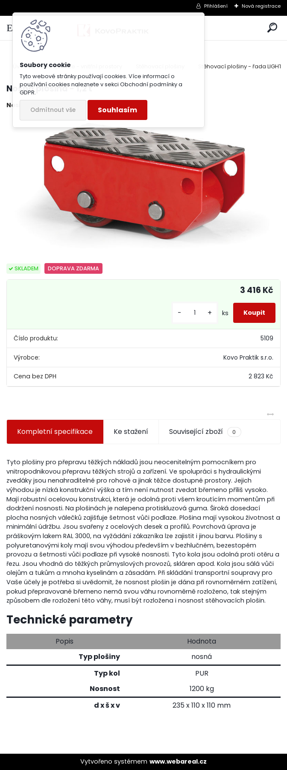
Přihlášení (216, 6)
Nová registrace (261, 6)
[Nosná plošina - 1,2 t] (143, 186)
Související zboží (205, 432)
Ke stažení (131, 431)
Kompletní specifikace (55, 431)
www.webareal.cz (178, 761)
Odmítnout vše (53, 110)
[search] (272, 28)
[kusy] (195, 312)
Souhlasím (117, 110)
